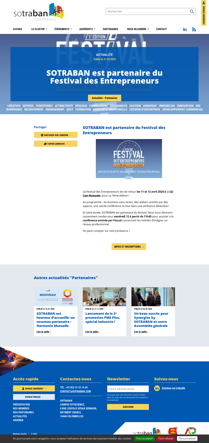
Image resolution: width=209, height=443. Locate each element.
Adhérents (86, 29)
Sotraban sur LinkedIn (169, 388)
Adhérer (18, 420)
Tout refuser (166, 438)
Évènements (62, 29)
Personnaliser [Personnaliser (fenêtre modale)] (187, 438)
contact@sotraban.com (75, 391)
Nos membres (21, 408)
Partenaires (110, 29)
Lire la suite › (43, 331)
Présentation (21, 404)
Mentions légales (20, 434)
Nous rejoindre (136, 29)
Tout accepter (144, 438)
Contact (161, 29)
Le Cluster (38, 29)
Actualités (97, 98)
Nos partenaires (23, 412)
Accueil (17, 29)
